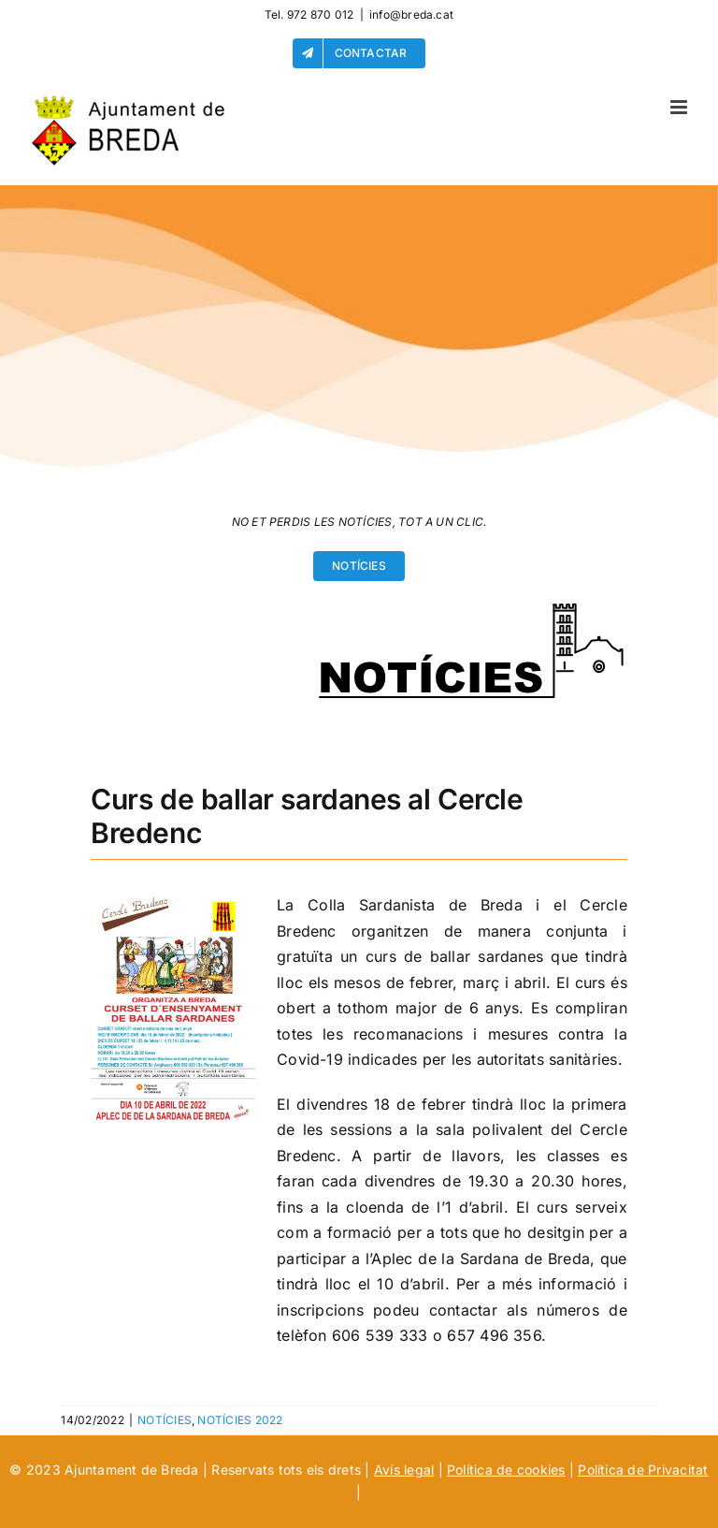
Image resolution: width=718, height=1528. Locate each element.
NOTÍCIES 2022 (239, 1420)
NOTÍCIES (164, 1420)
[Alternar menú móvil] (680, 107)
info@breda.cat (411, 14)
